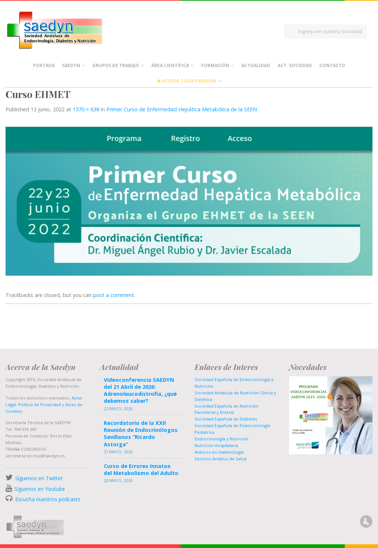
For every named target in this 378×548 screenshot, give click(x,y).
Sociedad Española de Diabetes (226, 419)
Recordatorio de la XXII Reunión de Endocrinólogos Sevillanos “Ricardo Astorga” (141, 433)
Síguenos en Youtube (39, 488)
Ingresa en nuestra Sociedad (330, 31)
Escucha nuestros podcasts (47, 499)
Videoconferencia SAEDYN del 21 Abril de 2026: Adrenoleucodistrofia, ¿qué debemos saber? (140, 390)
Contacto (332, 65)
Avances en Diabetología (219, 452)
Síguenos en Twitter (39, 478)
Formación (215, 65)
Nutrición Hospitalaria (216, 445)
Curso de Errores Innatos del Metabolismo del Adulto (141, 470)
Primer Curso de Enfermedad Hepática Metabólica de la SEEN (181, 109)
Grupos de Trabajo (115, 65)
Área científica (170, 65)
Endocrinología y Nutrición (221, 438)
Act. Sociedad (295, 65)
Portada (44, 65)
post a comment (113, 295)
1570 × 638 (86, 109)
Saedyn (71, 65)
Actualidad (255, 65)
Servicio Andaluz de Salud (221, 458)
